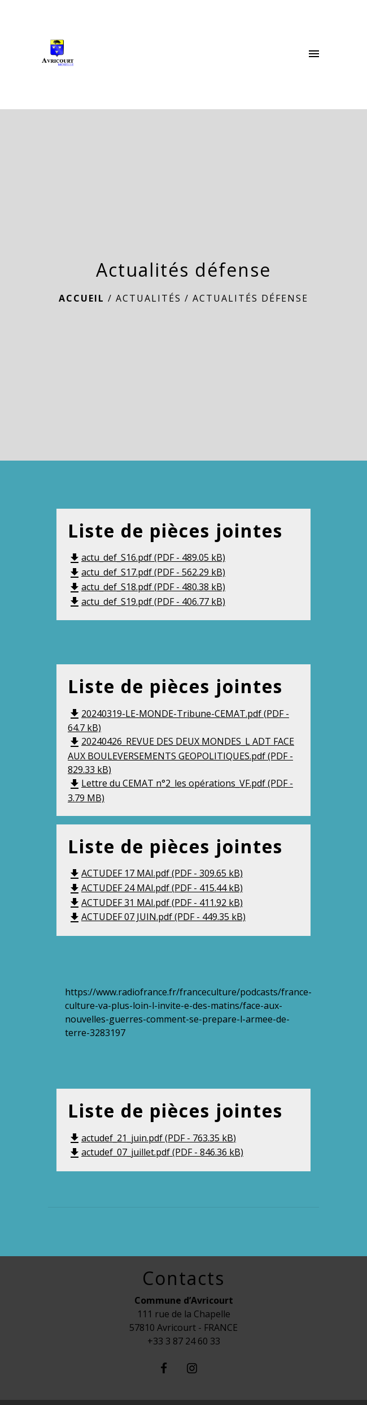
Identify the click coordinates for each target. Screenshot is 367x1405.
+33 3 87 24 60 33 (183, 1341)
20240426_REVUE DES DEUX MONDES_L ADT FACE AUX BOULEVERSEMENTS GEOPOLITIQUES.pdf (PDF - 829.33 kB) (181, 755)
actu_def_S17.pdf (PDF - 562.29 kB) (146, 572)
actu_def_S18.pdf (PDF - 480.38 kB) (146, 587)
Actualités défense (250, 298)
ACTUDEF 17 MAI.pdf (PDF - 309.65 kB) (155, 873)
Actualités (148, 298)
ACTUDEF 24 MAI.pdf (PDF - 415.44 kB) (155, 888)
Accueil (81, 298)
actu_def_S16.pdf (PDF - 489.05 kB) (146, 557)
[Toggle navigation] (313, 55)
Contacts (183, 1278)
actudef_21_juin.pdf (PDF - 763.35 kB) (152, 1138)
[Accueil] (85, 55)
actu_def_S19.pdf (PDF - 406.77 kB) (146, 601)
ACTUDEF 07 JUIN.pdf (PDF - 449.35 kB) (157, 916)
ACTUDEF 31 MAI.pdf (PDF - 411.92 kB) (155, 902)
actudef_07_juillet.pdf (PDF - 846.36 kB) (155, 1152)
